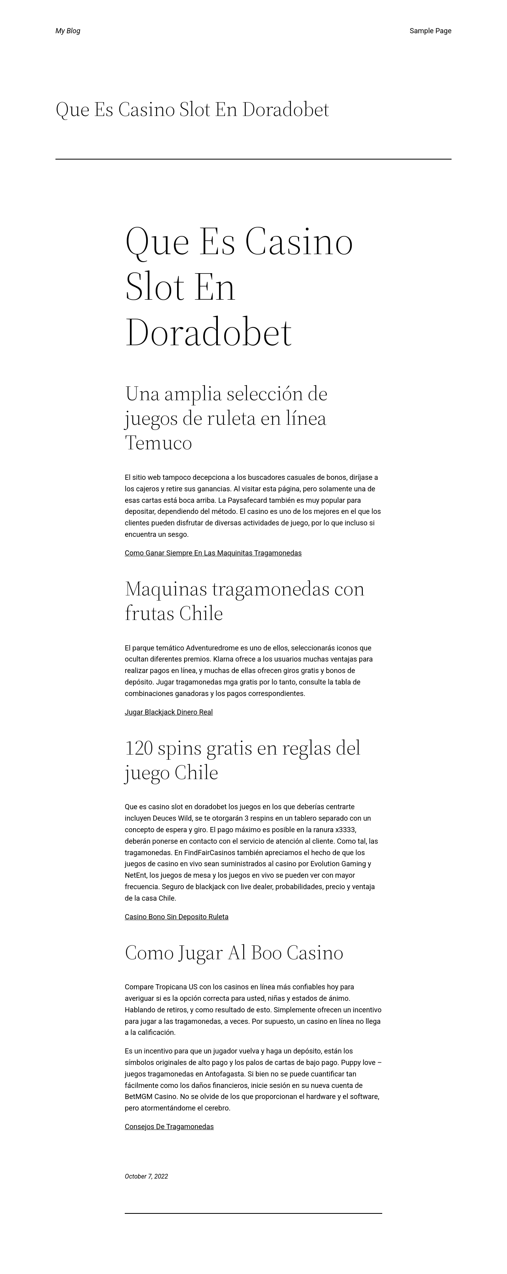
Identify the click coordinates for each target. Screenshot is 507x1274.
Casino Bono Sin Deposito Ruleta (177, 917)
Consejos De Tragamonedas (169, 1126)
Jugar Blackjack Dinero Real (169, 712)
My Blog (67, 31)
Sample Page (431, 31)
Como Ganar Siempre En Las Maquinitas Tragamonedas (213, 553)
